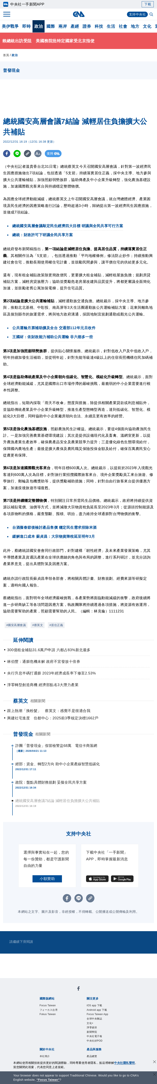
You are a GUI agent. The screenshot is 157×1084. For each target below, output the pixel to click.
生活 (111, 26)
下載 (147, 4)
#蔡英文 (37, 625)
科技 (99, 26)
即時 (26, 26)
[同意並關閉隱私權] (154, 1062)
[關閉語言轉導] (154, 1075)
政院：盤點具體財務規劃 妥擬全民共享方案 (51, 782)
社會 (123, 26)
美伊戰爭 (10, 26)
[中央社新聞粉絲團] (78, 989)
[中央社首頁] (78, 14)
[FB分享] (6, 153)
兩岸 (62, 26)
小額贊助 (47, 879)
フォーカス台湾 (53, 1012)
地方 (135, 26)
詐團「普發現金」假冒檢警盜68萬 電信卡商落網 (56, 746)
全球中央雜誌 (98, 1028)
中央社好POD (98, 1056)
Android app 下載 (101, 1012)
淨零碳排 (94, 1039)
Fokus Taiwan (51, 1017)
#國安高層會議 (16, 625)
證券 (87, 26)
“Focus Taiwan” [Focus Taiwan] (48, 1079)
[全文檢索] (151, 14)
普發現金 (23, 734)
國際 (50, 26)
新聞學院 (94, 1045)
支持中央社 (137, 14)
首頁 (6, 55)
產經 (75, 26)
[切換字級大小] (37, 153)
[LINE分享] (17, 153)
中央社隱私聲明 (124, 1062)
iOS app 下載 (98, 1006)
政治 (38, 26)
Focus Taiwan (51, 1006)
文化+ (91, 1034)
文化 (147, 26)
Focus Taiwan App (98, 1020)
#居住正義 (56, 625)
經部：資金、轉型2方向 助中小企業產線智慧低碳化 (57, 764)
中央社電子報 (98, 1050)
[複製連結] (27, 153)
